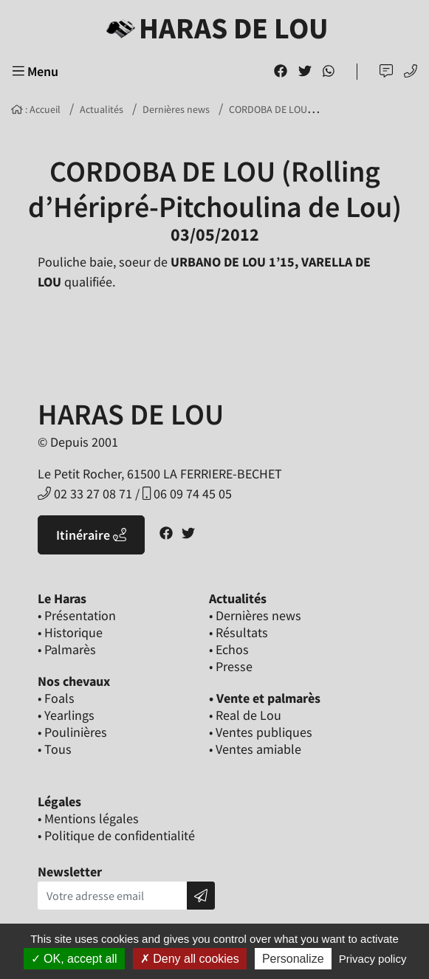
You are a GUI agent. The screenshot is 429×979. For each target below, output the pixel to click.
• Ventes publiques (260, 732)
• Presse (231, 666)
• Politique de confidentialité (116, 835)
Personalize (293, 958)
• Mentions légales (88, 818)
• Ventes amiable (255, 749)
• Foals (56, 698)
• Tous (55, 749)
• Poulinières (72, 732)
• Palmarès (67, 649)
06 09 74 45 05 (187, 493)
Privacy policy (373, 958)
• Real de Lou (245, 715)
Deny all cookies (189, 958)
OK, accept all (74, 958)
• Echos (229, 649)
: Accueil (36, 109)
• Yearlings (66, 715)
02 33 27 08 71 (85, 493)
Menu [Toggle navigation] (35, 71)
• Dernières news (255, 615)
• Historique (70, 632)
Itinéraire (91, 534)
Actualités (101, 109)
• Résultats (238, 632)
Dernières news (176, 109)
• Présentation (77, 615)
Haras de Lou (214, 28)
